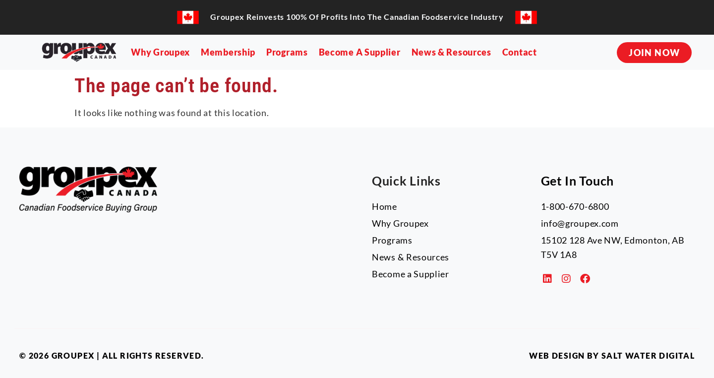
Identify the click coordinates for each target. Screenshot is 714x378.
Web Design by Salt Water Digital (612, 355)
